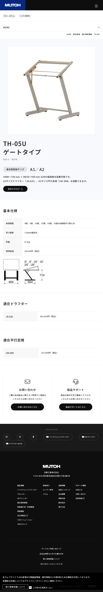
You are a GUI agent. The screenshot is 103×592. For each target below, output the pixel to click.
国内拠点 (61, 505)
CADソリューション (25, 522)
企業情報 (61, 487)
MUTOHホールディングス (51, 566)
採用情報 (80, 500)
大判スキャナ (22, 526)
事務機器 (20, 513)
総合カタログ (15, 191)
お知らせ (79, 492)
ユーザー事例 (48, 492)
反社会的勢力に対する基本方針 (51, 556)
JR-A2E (9, 318)
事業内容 (61, 500)
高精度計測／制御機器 (25, 509)
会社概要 (61, 496)
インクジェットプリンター (27, 492)
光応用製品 (22, 517)
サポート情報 (81, 487)
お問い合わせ (81, 496)
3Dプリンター (22, 500)
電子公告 (61, 509)
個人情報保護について (51, 561)
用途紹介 (46, 487)
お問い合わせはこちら (27, 409)
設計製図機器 (22, 505)
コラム (45, 496)
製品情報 (20, 487)
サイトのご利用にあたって (51, 551)
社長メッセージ (64, 492)
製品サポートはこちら (76, 409)
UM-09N (10, 355)
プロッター (21, 496)
